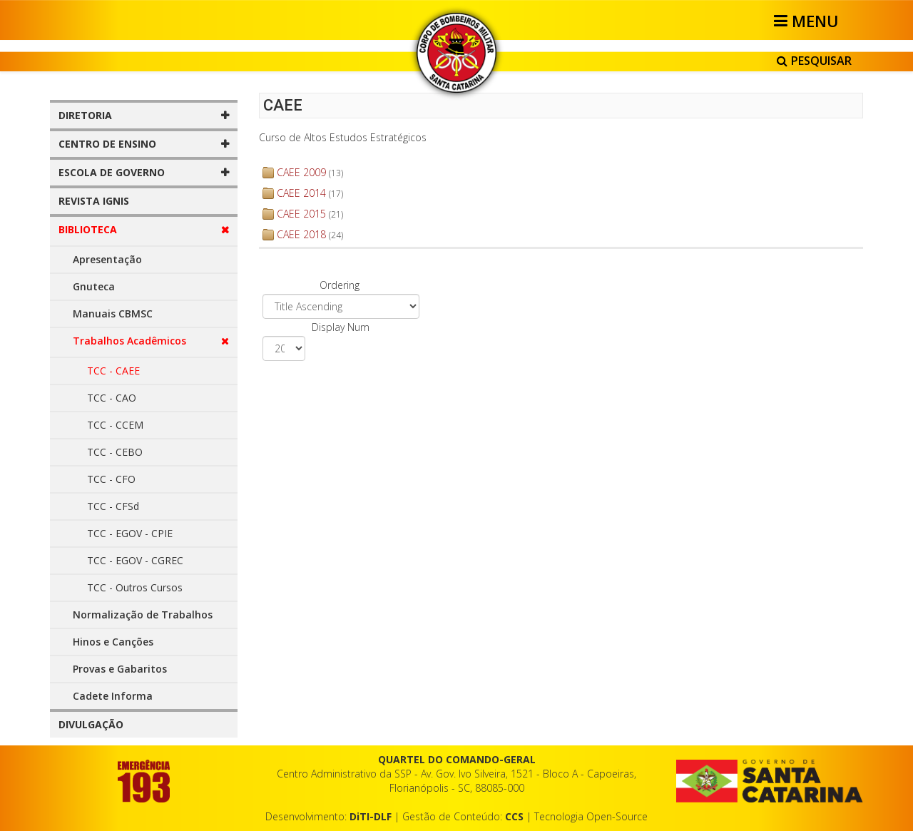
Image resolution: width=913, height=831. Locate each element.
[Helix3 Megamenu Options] (808, 21)
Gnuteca (94, 286)
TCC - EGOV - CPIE (130, 533)
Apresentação (107, 259)
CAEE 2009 (301, 172)
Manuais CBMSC (113, 313)
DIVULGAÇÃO (90, 724)
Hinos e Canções (113, 641)
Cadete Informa (113, 696)
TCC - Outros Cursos (135, 587)
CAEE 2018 (301, 234)
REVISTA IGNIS (93, 201)
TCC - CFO (111, 479)
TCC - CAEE (113, 370)
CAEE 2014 (301, 193)
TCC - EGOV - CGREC (135, 560)
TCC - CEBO (115, 452)
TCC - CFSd (113, 506)
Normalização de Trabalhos (143, 614)
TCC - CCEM (115, 425)
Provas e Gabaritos (120, 668)
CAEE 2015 (301, 213)
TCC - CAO (111, 397)
